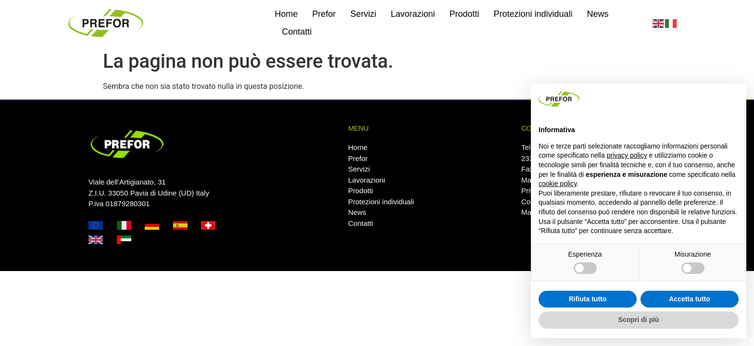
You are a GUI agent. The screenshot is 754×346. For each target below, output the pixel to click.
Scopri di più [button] (638, 319)
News (598, 14)
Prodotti (464, 14)
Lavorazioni (412, 14)
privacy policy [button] (627, 155)
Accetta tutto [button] (689, 299)
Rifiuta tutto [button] (588, 299)
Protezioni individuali (533, 14)
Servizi (363, 14)
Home (286, 14)
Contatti (297, 32)
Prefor (324, 14)
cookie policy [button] (558, 183)
